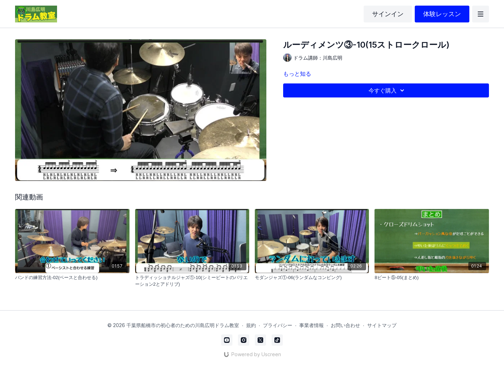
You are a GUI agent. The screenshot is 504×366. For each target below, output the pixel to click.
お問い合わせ (345, 325)
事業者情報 (311, 325)
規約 (251, 325)
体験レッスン (442, 14)
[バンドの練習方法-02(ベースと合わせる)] (72, 277)
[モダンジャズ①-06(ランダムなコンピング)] (312, 277)
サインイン (388, 14)
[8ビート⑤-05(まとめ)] (431, 277)
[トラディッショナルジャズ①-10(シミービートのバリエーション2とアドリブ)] (192, 281)
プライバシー (277, 325)
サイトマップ (382, 325)
